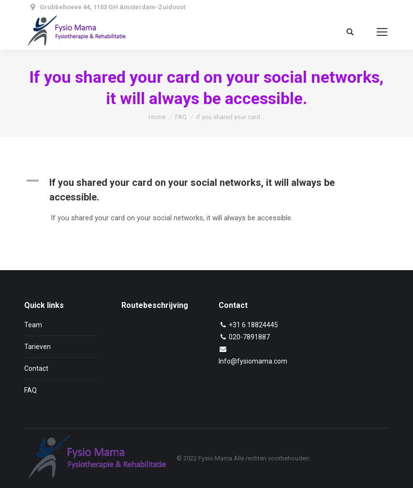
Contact (36, 368)
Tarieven (37, 347)
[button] (206, 190)
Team (33, 325)
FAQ (181, 117)
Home (156, 117)
